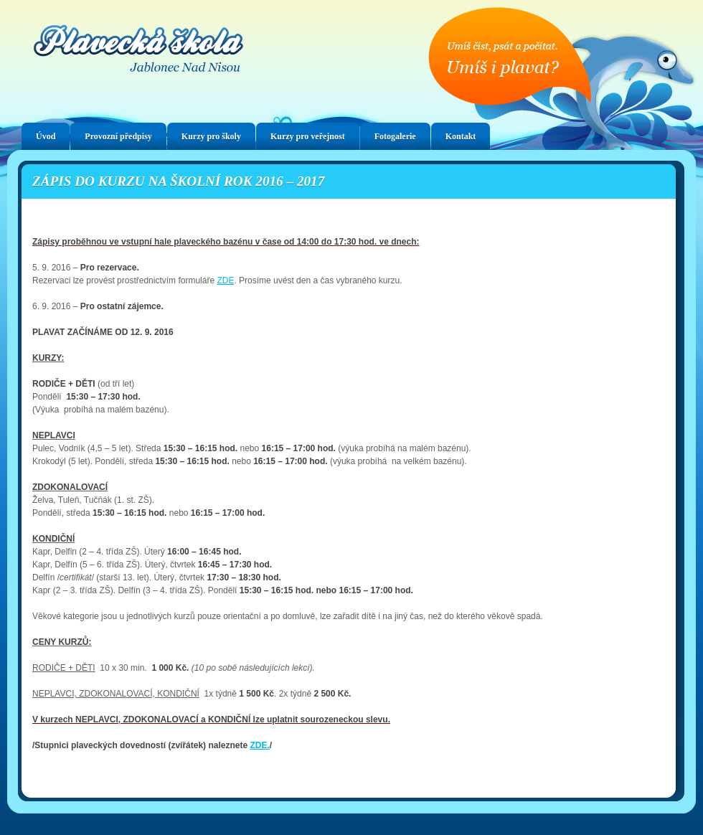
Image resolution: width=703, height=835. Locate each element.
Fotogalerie (395, 136)
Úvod (45, 136)
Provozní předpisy (118, 136)
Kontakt (460, 136)
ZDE (225, 280)
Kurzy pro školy (211, 136)
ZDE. (259, 745)
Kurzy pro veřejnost (307, 136)
